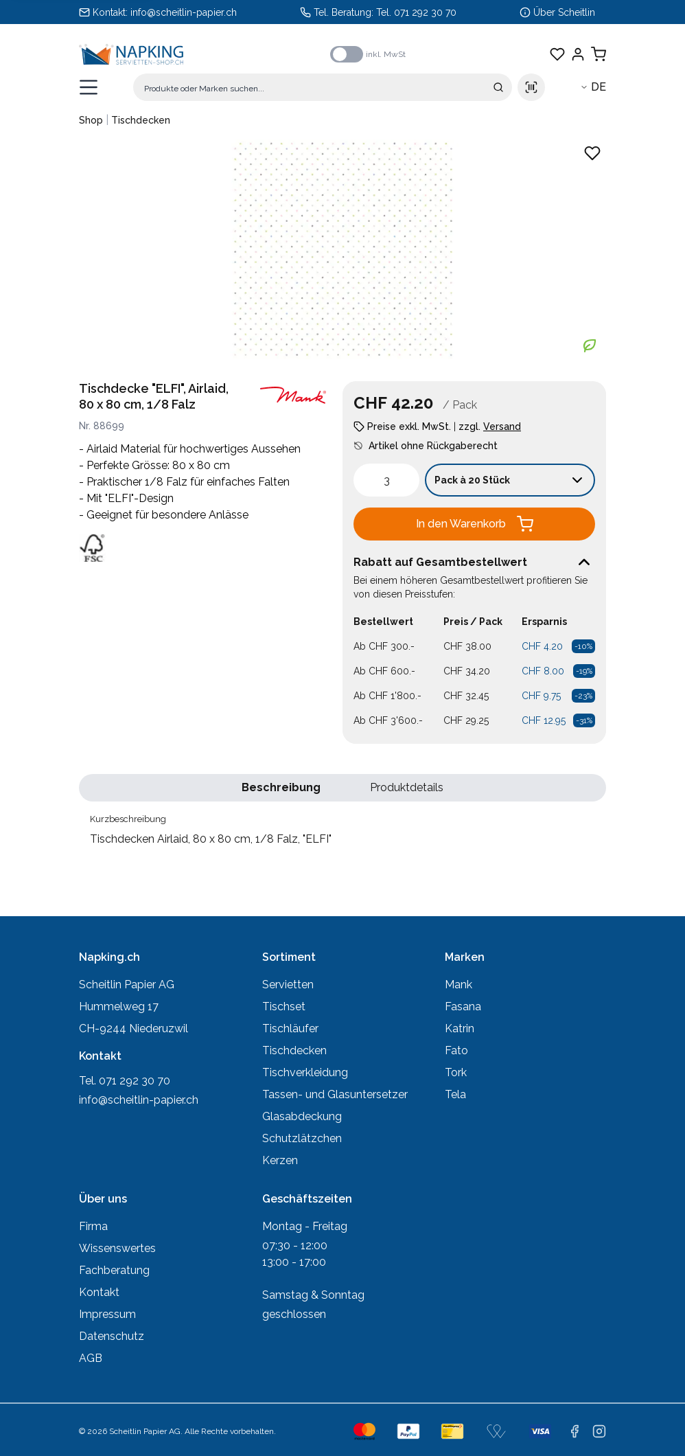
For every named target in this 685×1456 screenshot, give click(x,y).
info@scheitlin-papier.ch (183, 12)
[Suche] (322, 87)
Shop (91, 120)
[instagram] (599, 1431)
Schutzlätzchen (302, 1138)
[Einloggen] (577, 54)
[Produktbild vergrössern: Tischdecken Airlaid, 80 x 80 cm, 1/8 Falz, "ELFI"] (342, 249)
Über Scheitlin (564, 12)
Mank (458, 984)
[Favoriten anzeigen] (557, 54)
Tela (455, 1094)
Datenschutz (111, 1336)
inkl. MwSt (386, 54)
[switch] (346, 54)
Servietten (288, 984)
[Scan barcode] (531, 87)
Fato (456, 1050)
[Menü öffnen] (88, 87)
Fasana (463, 1006)
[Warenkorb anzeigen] (598, 54)
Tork (456, 1072)
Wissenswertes (117, 1248)
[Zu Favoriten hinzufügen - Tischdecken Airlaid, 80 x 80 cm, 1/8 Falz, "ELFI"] (592, 153)
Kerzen (280, 1160)
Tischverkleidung (305, 1072)
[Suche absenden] (498, 87)
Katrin (459, 1028)
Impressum (107, 1314)
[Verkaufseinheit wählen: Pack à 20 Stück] (510, 480)
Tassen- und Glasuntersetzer (335, 1094)
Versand (502, 426)
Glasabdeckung (302, 1116)
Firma (93, 1226)
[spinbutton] (386, 480)
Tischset (283, 1006)
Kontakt (99, 1292)
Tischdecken (140, 120)
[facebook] (574, 1431)
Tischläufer (290, 1028)
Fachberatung (114, 1270)
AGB (90, 1358)
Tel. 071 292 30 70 (416, 12)
